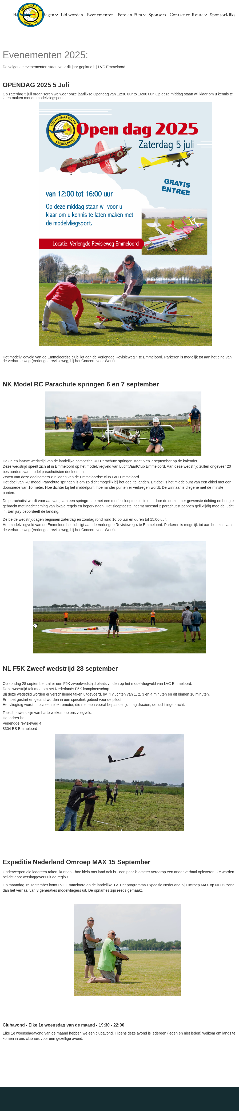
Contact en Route (187, 15)
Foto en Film (130, 15)
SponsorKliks (222, 15)
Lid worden (72, 15)
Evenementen (100, 15)
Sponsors (157, 15)
